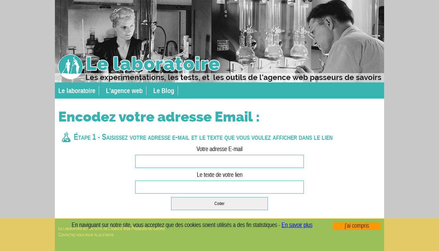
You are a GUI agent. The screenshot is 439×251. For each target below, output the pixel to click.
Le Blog (163, 90)
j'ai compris (357, 226)
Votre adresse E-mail (219, 157)
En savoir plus (297, 225)
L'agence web (124, 90)
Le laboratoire (76, 90)
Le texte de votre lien (219, 182)
